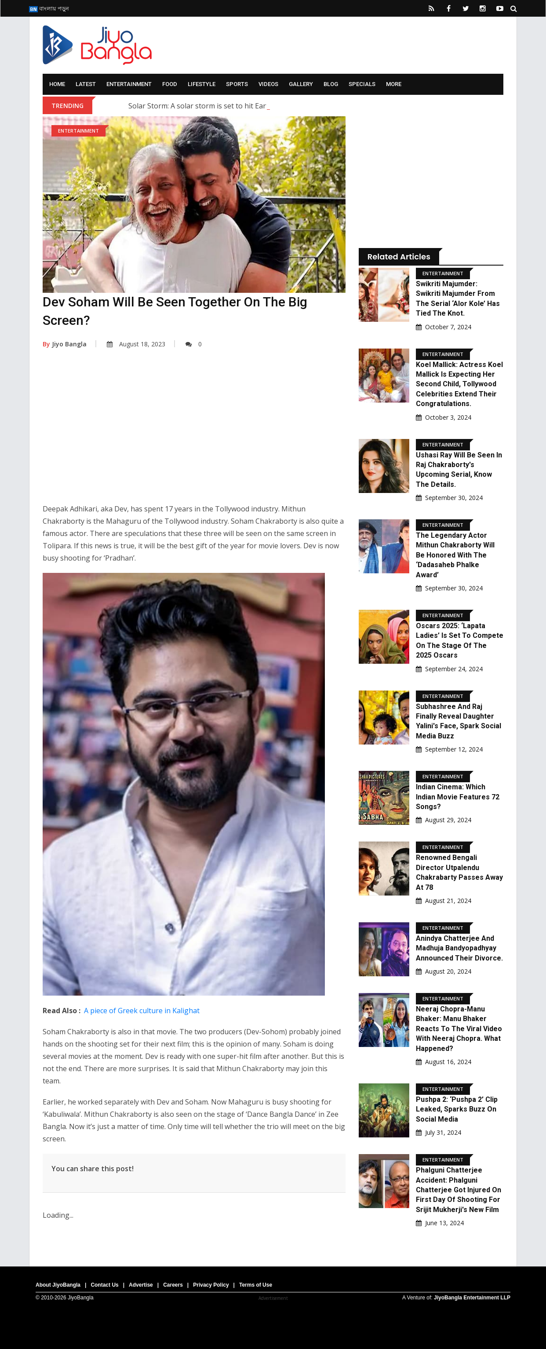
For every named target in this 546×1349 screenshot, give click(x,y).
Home (57, 84)
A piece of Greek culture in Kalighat (142, 1010)
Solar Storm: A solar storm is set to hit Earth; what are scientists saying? (246, 106)
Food (169, 84)
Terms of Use (255, 1285)
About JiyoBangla (58, 1285)
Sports (237, 84)
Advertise (141, 1285)
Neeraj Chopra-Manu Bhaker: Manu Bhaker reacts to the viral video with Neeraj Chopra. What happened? (459, 1029)
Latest (86, 84)
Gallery (301, 84)
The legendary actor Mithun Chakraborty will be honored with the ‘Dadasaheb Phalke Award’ (455, 555)
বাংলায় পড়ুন (49, 8)
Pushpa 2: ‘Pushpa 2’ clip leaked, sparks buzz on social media (457, 1109)
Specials (362, 84)
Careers (173, 1285)
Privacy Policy (211, 1285)
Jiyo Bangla (65, 344)
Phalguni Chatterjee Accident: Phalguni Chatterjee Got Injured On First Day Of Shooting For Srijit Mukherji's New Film (458, 1190)
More (393, 84)
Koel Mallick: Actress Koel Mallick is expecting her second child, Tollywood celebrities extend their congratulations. (459, 384)
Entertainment (129, 84)
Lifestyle (201, 84)
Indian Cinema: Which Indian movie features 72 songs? (457, 797)
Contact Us (104, 1285)
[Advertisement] (194, 432)
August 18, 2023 (136, 344)
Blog (331, 84)
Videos (268, 84)
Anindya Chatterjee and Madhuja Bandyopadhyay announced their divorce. (459, 948)
